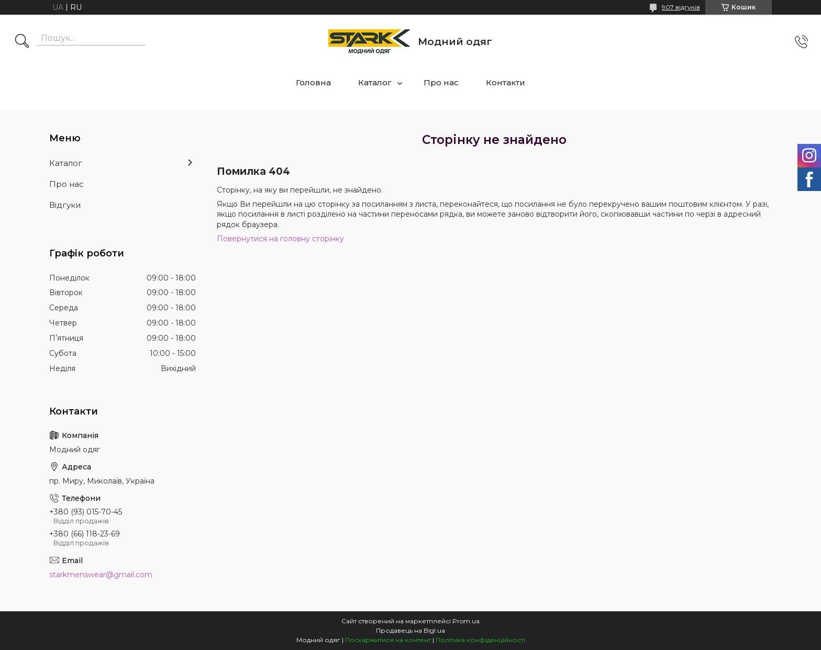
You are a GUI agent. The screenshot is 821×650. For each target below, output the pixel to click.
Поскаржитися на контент (388, 640)
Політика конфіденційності (480, 640)
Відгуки (65, 205)
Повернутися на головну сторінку (280, 238)
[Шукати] (22, 42)
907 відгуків (681, 7)
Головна (313, 82)
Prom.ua (466, 621)
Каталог (375, 82)
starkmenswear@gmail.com (100, 574)
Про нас (441, 82)
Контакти (505, 82)
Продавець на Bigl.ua (410, 630)
